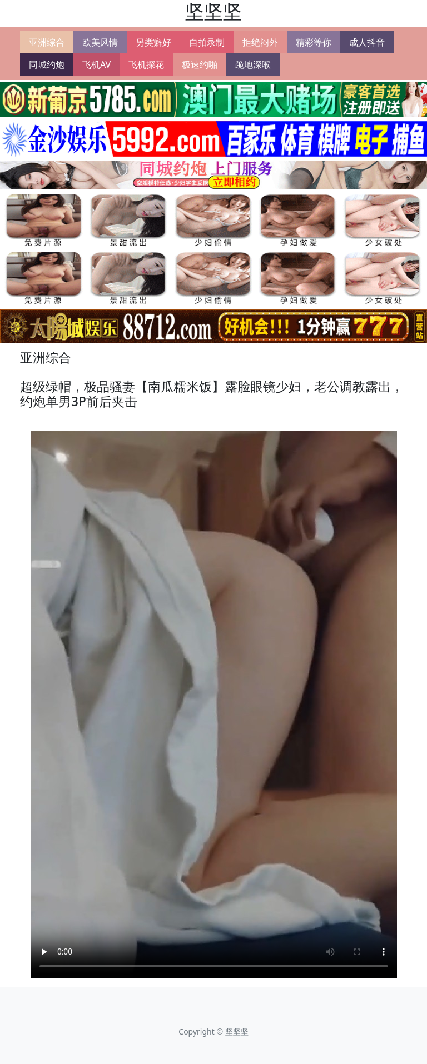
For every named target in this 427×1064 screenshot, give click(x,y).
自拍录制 (207, 42)
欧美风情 (100, 42)
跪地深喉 (253, 64)
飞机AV (96, 64)
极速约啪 (199, 64)
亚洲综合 (46, 42)
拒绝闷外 (260, 42)
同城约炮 (46, 64)
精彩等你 (313, 42)
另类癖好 (153, 42)
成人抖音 (367, 42)
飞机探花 (146, 64)
